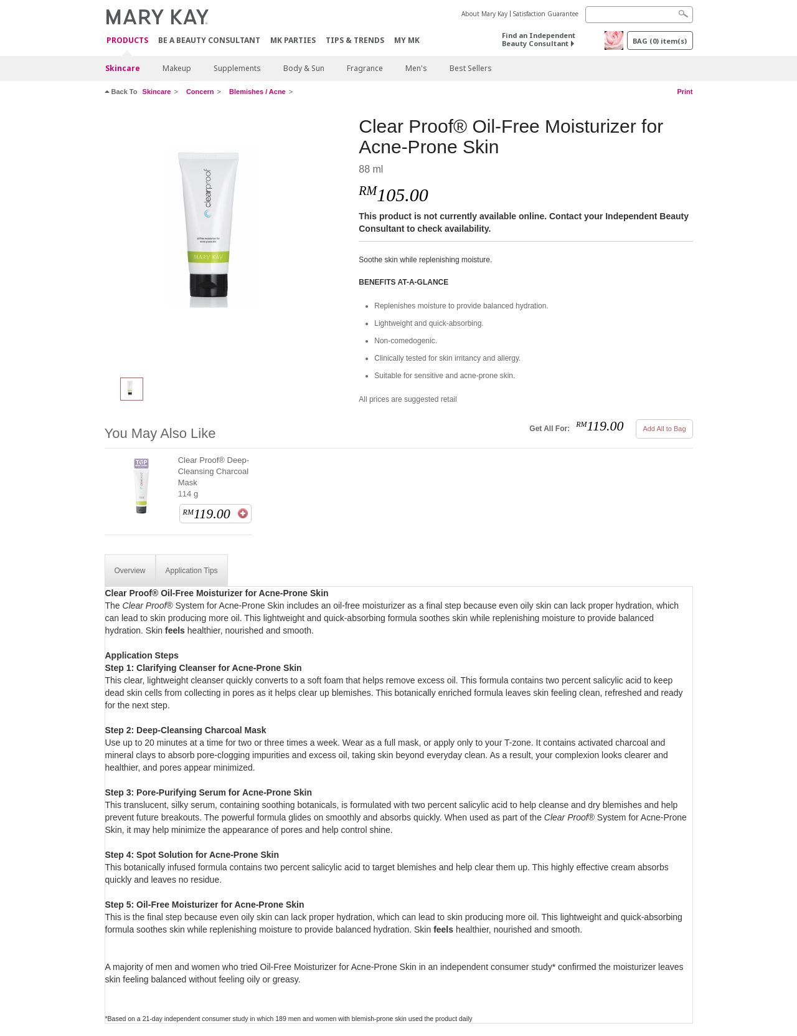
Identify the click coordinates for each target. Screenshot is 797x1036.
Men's (416, 68)
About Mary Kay (484, 13)
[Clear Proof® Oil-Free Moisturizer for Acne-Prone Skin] (227, 240)
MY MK (407, 40)
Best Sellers (471, 68)
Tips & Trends (355, 40)
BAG (660, 40)
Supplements (237, 68)
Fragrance (365, 68)
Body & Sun (303, 68)
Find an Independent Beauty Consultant (538, 39)
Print (684, 91)
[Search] (639, 14)
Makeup (177, 68)
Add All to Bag (664, 428)
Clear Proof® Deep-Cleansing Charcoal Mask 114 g (213, 476)
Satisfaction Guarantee (545, 13)
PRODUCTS (127, 40)
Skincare (122, 68)
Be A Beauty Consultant (209, 40)
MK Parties (293, 40)
